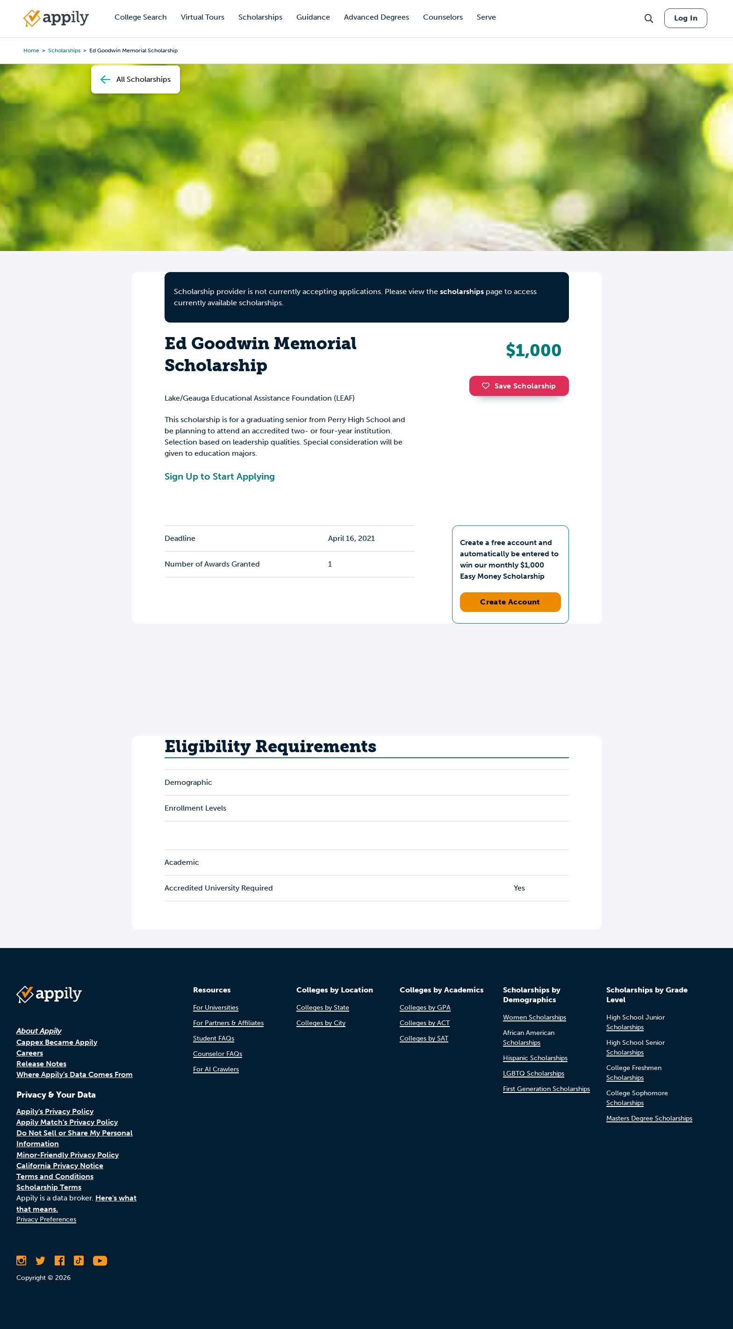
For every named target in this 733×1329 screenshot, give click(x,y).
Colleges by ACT (425, 1023)
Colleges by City (320, 1023)
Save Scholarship (519, 385)
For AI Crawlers (216, 1069)
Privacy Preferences (46, 1219)
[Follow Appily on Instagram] (21, 1261)
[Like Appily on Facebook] (60, 1261)
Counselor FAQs (217, 1054)
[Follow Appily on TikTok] (79, 1261)
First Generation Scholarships (546, 1089)
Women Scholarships (534, 1017)
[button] (488, 385)
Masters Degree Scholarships (649, 1118)
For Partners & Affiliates (228, 1023)
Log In (685, 18)
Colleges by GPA (425, 1008)
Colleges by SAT (424, 1038)
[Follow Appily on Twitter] (40, 1261)
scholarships (64, 50)
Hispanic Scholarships (535, 1058)
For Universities (215, 1008)
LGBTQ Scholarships (533, 1074)
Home (31, 50)
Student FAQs (213, 1038)
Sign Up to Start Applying (220, 476)
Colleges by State (322, 1008)
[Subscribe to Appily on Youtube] (100, 1261)
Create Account (510, 601)
